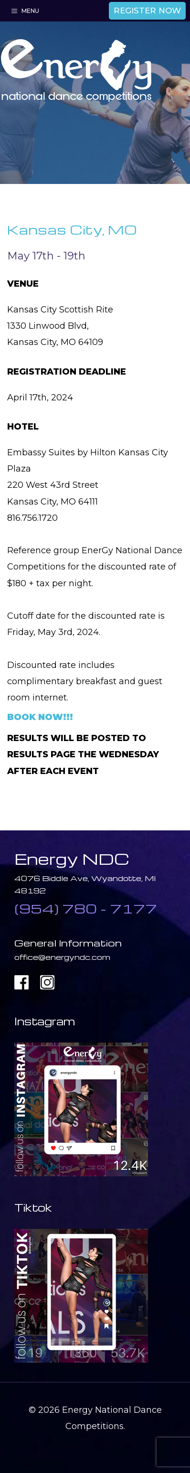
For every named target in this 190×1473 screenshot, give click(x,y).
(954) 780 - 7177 (85, 908)
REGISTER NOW (147, 10)
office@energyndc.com (62, 957)
